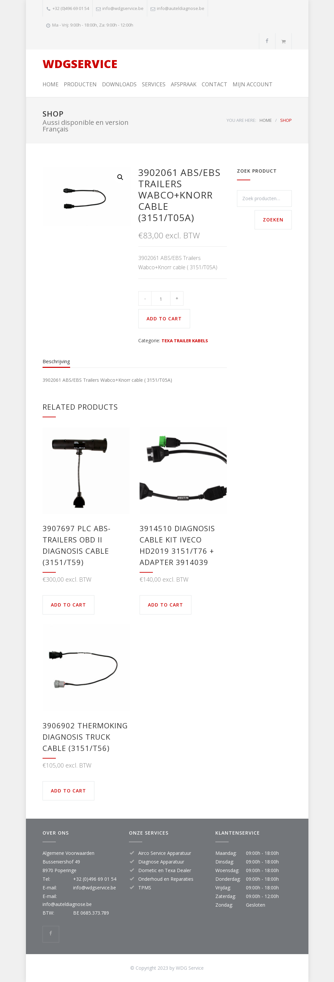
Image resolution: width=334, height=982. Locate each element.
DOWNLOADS (119, 84)
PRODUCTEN (80, 84)
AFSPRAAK (183, 84)
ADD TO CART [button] (68, 605)
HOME (50, 84)
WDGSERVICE (80, 63)
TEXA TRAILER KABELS (185, 341)
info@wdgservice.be (123, 8)
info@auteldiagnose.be (180, 8)
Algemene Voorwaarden (68, 853)
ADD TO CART (164, 318)
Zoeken (273, 219)
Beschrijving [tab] (56, 361)
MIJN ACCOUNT (253, 84)
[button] (120, 177)
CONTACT (214, 84)
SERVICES (154, 84)
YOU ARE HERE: (241, 120)
